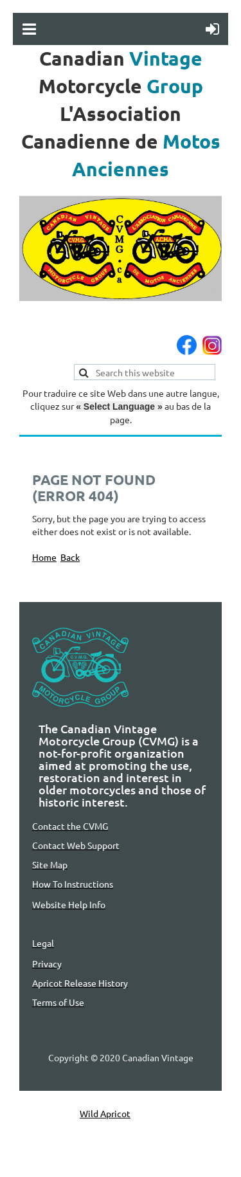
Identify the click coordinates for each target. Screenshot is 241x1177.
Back (70, 557)
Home (44, 557)
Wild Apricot (105, 1113)
